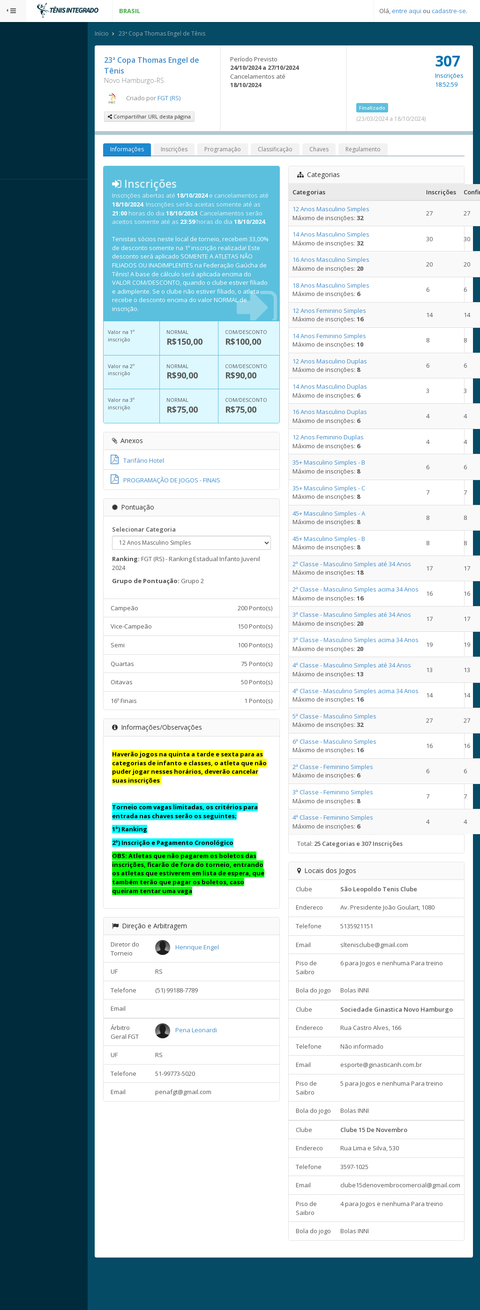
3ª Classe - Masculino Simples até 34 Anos (364, 615)
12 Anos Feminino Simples (341, 311)
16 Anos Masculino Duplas (342, 412)
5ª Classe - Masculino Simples (347, 717)
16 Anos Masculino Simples (343, 261)
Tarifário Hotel (163, 470)
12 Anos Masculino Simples (343, 210)
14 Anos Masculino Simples (343, 235)
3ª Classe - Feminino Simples (345, 793)
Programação (249, 151)
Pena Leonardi (219, 1040)
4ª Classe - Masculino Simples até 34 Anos (364, 666)
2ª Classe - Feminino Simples (345, 767)
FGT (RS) (195, 99)
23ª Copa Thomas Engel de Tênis (188, 34)
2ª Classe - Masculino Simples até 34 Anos (364, 565)
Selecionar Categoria (170, 538)
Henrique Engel (220, 956)
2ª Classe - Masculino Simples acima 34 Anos (368, 590)
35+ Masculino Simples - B (341, 463)
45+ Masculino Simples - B (341, 539)
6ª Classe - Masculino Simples (347, 742)
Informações (153, 151)
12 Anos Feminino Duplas (340, 438)
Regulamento (389, 151)
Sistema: (17, 191)
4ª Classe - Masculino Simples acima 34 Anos (368, 692)
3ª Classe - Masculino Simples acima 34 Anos (368, 641)
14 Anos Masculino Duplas (342, 387)
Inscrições (200, 151)
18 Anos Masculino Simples (343, 286)
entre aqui (406, 11)
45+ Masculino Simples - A (341, 514)
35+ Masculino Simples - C (341, 489)
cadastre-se (449, 11)
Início (128, 34)
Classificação (301, 151)
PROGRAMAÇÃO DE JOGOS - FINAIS (192, 490)
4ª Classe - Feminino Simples (345, 818)
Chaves (345, 151)
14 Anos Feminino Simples (341, 337)
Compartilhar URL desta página (175, 117)
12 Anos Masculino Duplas (342, 362)
